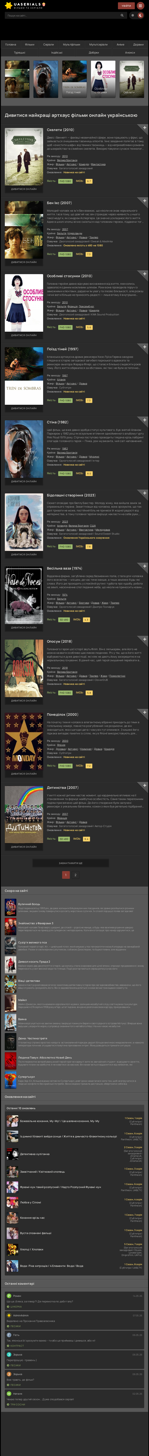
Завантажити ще (71, 863)
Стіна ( (53, 422)
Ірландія (62, 525)
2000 (72, 714)
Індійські (57, 52)
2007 (66, 202)
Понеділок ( (57, 714)
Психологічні (117, 676)
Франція (72, 306)
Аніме (120, 44)
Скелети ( (56, 129)
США (93, 525)
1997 (73, 349)
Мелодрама (102, 529)
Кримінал (86, 749)
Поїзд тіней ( (58, 349)
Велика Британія (67, 160)
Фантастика (98, 164)
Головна (10, 44)
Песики (14, 1326)
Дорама (61, 749)
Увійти (126, 5)
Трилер (93, 237)
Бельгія (61, 233)
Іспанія (61, 379)
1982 (63, 422)
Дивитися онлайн (24, 189)
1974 (77, 568)
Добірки (94, 52)
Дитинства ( (57, 787)
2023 (90, 495)
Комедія (84, 164)
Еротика (84, 602)
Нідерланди (75, 233)
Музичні (94, 456)
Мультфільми (71, 44)
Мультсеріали (98, 44)
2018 (67, 641)
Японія (61, 745)
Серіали (48, 44)
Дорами (138, 44)
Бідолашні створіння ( (66, 495)
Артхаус (72, 164)
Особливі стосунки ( (65, 276)
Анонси (130, 52)
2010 (68, 129)
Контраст (15, 1345)
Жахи (105, 602)
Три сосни (16, 1404)
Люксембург (86, 306)
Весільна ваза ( (60, 568)
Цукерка (14, 1306)
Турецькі (19, 52)
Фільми (29, 44)
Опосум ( (55, 641)
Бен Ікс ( (54, 202)
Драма (83, 237)
